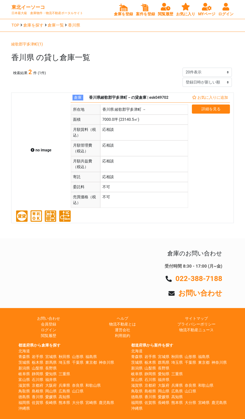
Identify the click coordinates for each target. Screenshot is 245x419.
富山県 (24, 379)
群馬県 (51, 362)
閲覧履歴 (48, 335)
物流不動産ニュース (196, 330)
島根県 (37, 391)
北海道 (24, 351)
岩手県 (37, 356)
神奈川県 (106, 362)
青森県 (24, 356)
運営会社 (122, 330)
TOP (15, 25)
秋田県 (64, 356)
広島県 (64, 391)
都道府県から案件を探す (152, 345)
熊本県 (64, 402)
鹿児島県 (106, 402)
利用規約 (122, 335)
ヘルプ (122, 318)
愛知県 (51, 374)
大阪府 (51, 385)
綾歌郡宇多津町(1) (27, 44)
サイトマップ (196, 318)
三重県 (64, 374)
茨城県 (24, 362)
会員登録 (48, 324)
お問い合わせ (200, 293)
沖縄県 (24, 408)
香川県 (74, 25)
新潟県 (24, 368)
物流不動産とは (122, 324)
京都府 (37, 385)
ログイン (48, 330)
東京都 (91, 362)
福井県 (51, 379)
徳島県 (24, 397)
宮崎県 (91, 402)
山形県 (78, 356)
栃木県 (37, 362)
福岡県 (24, 402)
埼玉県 (64, 362)
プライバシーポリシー (196, 324)
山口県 (78, 391)
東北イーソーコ (28, 7)
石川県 (37, 379)
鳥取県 (24, 391)
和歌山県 (93, 385)
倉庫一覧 (56, 25)
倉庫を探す (33, 25)
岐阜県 (24, 374)
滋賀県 (24, 385)
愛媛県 (51, 397)
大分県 (78, 402)
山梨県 (37, 368)
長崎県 (51, 402)
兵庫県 (64, 385)
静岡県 (37, 374)
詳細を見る (211, 109)
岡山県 (51, 391)
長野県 (51, 368)
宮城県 (51, 356)
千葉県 (78, 362)
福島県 (91, 356)
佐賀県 (37, 402)
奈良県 (78, 385)
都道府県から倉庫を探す (39, 345)
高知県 (64, 397)
